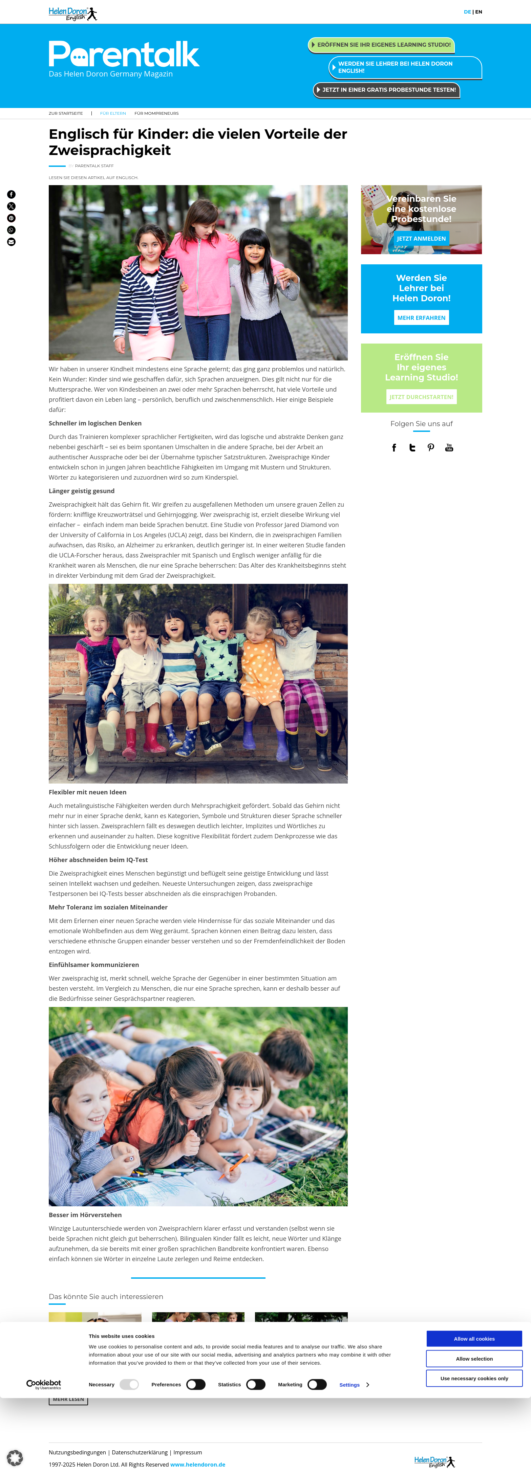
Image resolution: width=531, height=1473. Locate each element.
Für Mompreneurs (156, 108)
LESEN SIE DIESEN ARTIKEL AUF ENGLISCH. (94, 172)
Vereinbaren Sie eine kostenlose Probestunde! (422, 204)
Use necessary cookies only (474, 1453)
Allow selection (474, 1433)
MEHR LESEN (70, 1395)
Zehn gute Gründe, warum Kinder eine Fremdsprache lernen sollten (91, 1369)
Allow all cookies (474, 1413)
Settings (350, 1460)
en (478, 12)
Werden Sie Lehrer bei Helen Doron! (421, 283)
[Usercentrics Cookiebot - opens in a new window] (43, 1460)
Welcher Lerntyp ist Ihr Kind (300, 1361)
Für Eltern (113, 108)
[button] (11, 189)
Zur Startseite (66, 108)
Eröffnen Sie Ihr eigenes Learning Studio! (421, 362)
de (467, 12)
